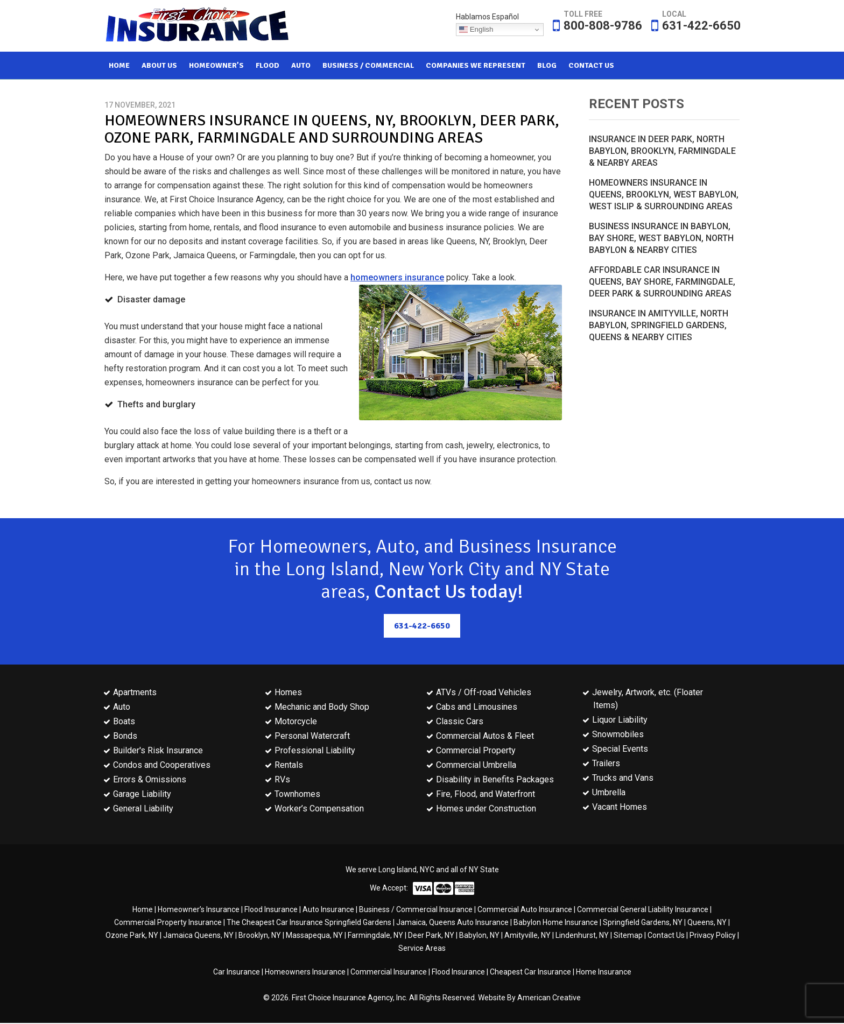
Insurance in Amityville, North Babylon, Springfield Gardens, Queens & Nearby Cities (658, 325)
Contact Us (666, 936)
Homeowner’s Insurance (199, 910)
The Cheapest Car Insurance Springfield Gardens (309, 923)
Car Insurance (236, 973)
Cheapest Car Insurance (530, 973)
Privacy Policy (713, 936)
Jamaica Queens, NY (198, 936)
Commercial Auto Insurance (524, 910)
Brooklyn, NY (259, 936)
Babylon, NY (479, 936)
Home (142, 910)
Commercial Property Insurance (168, 923)
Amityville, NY (527, 936)
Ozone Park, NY (131, 936)
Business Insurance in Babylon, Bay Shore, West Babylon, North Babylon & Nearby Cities (661, 238)
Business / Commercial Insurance (416, 910)
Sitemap (628, 936)
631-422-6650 (701, 25)
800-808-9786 (603, 25)
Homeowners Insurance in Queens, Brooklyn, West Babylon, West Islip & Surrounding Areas (663, 194)
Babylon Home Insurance (556, 923)
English (476, 29)
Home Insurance (603, 973)
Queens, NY (707, 923)
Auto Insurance (328, 910)
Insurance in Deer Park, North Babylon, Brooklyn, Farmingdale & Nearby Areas (662, 151)
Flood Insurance (271, 910)
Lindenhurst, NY (582, 936)
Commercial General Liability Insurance (642, 910)
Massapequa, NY (314, 936)
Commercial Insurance (388, 973)
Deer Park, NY (431, 936)
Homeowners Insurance (305, 973)
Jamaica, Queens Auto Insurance (452, 923)
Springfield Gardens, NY (643, 923)
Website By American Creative (529, 998)
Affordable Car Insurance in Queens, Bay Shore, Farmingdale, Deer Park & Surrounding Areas (662, 282)
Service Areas (422, 949)
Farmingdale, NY (375, 936)
